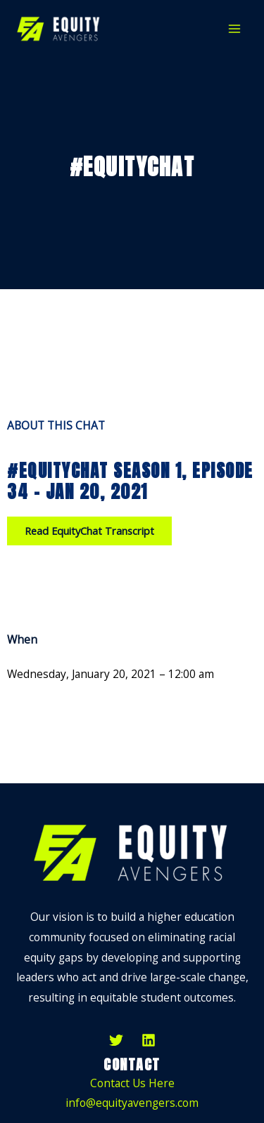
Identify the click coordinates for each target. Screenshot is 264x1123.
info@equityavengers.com (132, 1102)
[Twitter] (116, 1040)
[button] (89, 531)
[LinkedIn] (149, 1040)
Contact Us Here (132, 1083)
